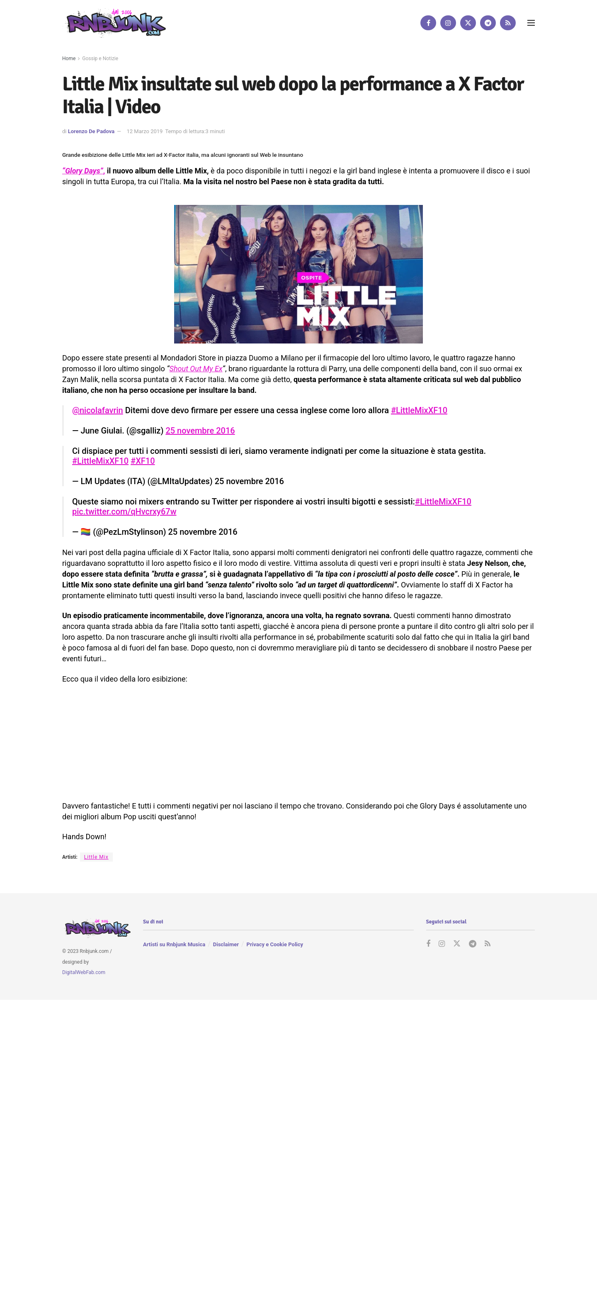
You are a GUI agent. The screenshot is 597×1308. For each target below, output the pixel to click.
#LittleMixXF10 (419, 410)
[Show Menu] (531, 23)
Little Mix (96, 857)
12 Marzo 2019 (145, 131)
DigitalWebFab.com (83, 972)
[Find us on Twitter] (468, 22)
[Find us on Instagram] (448, 22)
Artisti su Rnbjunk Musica (174, 944)
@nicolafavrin (97, 410)
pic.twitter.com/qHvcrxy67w (124, 511)
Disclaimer (226, 944)
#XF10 (143, 461)
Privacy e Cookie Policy (275, 944)
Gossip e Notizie (100, 58)
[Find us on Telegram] (488, 22)
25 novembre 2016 (200, 431)
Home (68, 58)
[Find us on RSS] (508, 22)
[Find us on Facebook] (428, 22)
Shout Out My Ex (196, 368)
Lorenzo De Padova (91, 131)
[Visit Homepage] (114, 22)
